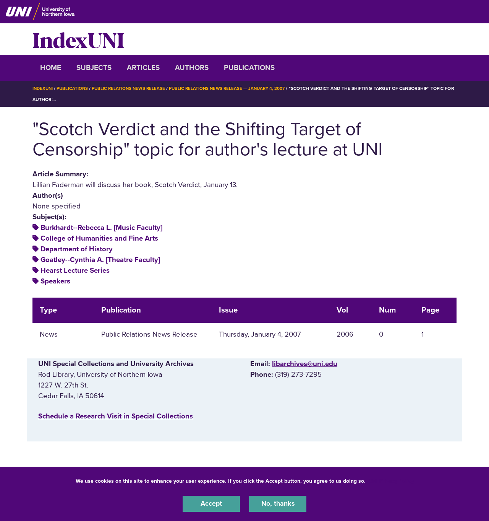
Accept (211, 503)
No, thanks (277, 503)
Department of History (76, 249)
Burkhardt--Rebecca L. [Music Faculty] (101, 227)
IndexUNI (78, 39)
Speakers (55, 281)
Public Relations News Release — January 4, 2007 (233, 88)
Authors (192, 67)
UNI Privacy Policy (391, 480)
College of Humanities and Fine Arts (99, 238)
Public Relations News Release (132, 88)
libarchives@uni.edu (304, 364)
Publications (249, 67)
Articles (143, 67)
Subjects (94, 67)
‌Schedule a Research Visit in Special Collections (115, 416)
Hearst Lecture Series (75, 270)
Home (50, 67)
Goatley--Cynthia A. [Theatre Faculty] (100, 260)
